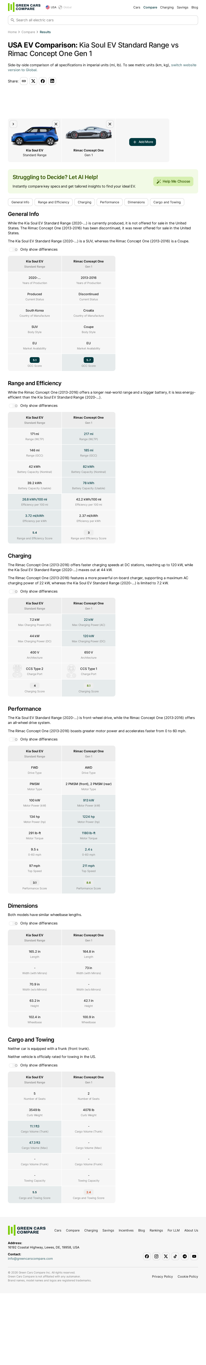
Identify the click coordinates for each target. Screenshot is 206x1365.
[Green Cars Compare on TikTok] (175, 1328)
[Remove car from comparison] (56, 124)
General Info (20, 202)
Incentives (126, 1302)
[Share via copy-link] (24, 81)
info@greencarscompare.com (30, 1330)
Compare (150, 7)
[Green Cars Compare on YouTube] (194, 1328)
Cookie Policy (188, 1348)
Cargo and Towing (167, 202)
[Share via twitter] (33, 81)
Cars (136, 7)
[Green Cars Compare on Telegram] (185, 1328)
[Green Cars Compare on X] (166, 1328)
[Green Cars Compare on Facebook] (147, 1328)
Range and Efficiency (53, 202)
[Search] (12, 20)
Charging (167, 7)
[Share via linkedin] (52, 81)
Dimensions (136, 202)
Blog (194, 7)
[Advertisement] (103, 102)
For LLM (173, 1302)
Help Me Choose (173, 181)
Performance (109, 202)
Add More (142, 142)
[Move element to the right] (13, 124)
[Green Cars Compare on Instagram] (156, 1328)
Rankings (156, 1302)
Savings (182, 7)
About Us (191, 1302)
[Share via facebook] (43, 81)
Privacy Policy (162, 1348)
